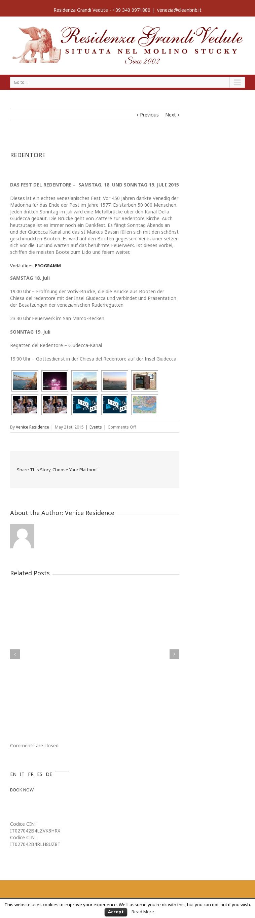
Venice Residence (32, 427)
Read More (143, 912)
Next (170, 114)
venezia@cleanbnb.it (179, 10)
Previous (149, 114)
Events (95, 427)
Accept (116, 912)
